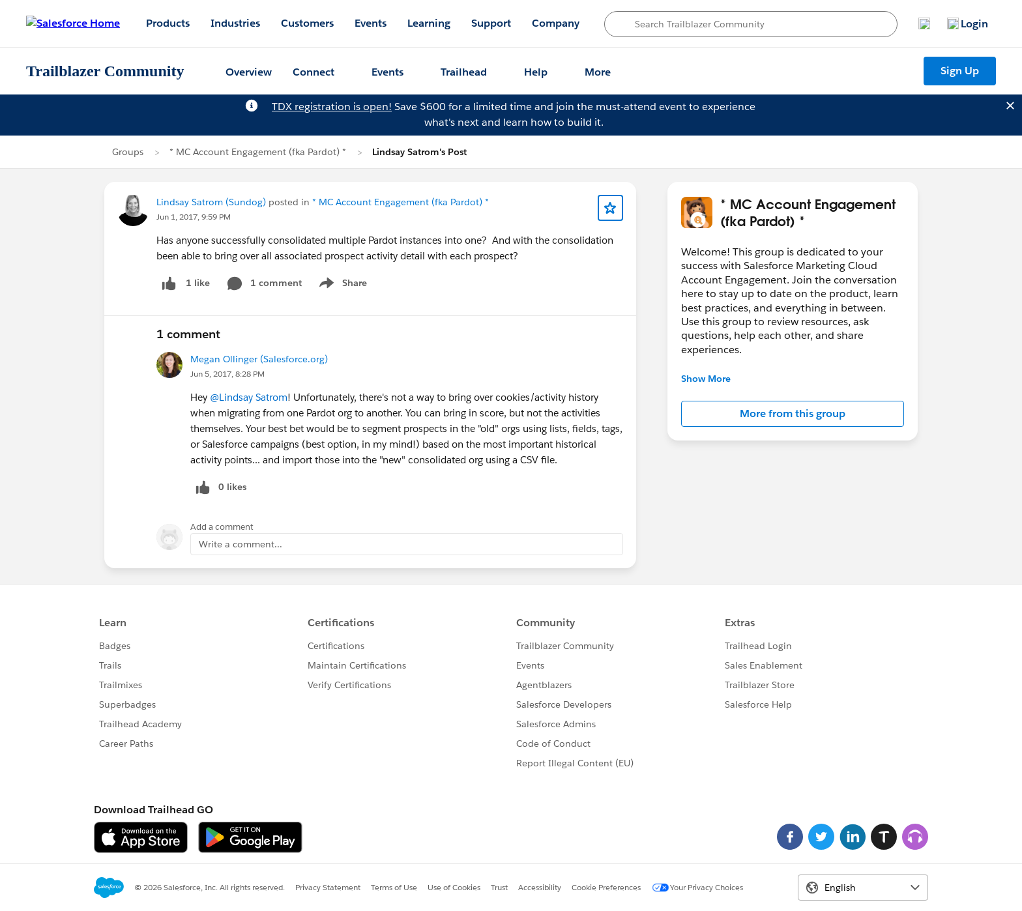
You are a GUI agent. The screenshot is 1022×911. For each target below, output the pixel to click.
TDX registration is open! (332, 106)
